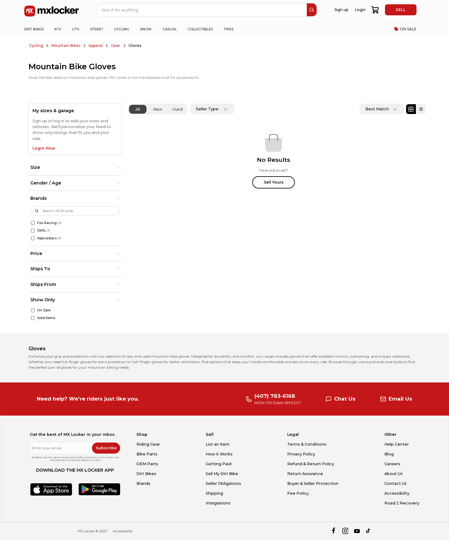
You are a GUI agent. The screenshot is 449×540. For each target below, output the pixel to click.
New (157, 109)
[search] (312, 9)
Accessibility (396, 493)
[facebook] (333, 531)
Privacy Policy (301, 454)
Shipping (214, 493)
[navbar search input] (202, 10)
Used (177, 109)
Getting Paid (218, 464)
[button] (75, 167)
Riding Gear (148, 444)
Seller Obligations (223, 483)
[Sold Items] (33, 318)
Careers (392, 464)
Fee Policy (298, 493)
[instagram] (345, 531)
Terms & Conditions (306, 444)
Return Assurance (305, 473)
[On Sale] (33, 310)
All (137, 109)
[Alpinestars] (33, 238)
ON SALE (405, 29)
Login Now (43, 148)
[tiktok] (368, 531)
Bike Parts (147, 454)
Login (360, 9)
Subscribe (106, 448)
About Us (393, 473)
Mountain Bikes (65, 45)
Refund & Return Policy (310, 464)
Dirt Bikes (146, 473)
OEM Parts (147, 464)
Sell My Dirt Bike (222, 473)
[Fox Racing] (33, 223)
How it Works (219, 454)
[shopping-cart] (375, 10)
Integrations (218, 503)
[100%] (33, 231)
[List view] (421, 109)
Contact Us (395, 483)
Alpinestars (47, 238)
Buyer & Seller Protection (312, 483)
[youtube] (357, 531)
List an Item (218, 444)
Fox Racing (47, 223)
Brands (143, 483)
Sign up (341, 9)
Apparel (96, 45)
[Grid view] (411, 109)
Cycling (36, 45)
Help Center (396, 444)
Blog (389, 454)
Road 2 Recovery (401, 503)
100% (41, 230)
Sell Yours (273, 182)
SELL (400, 9)
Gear (115, 45)
